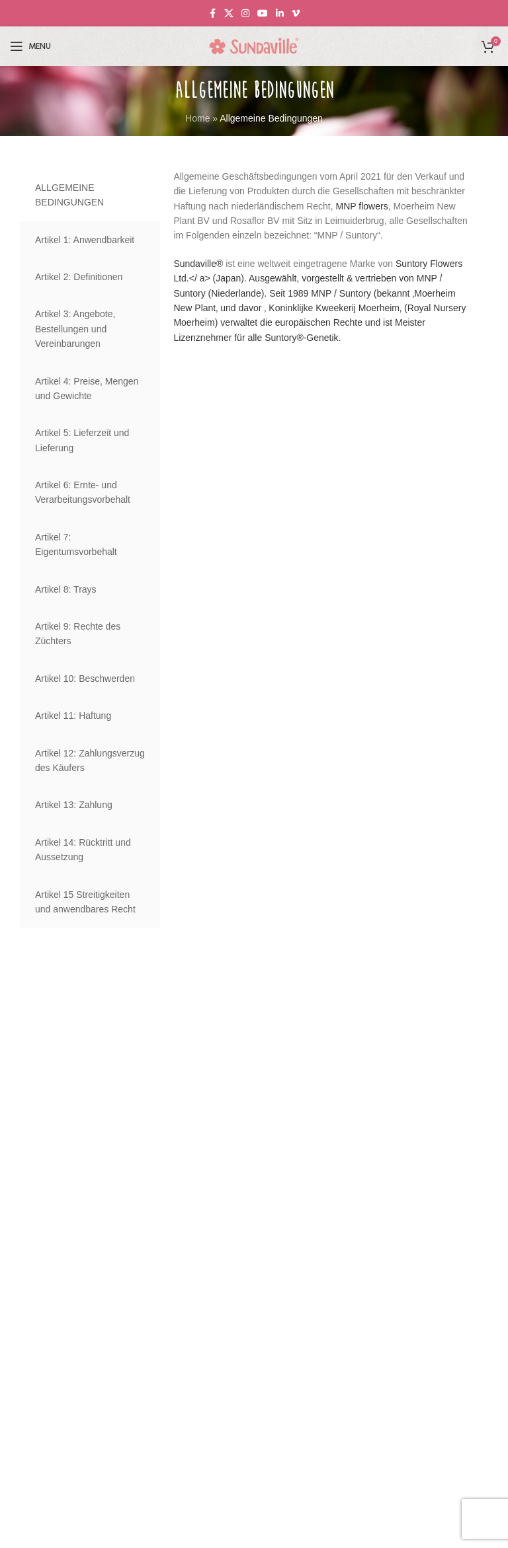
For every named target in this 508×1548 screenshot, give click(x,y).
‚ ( (403, 308)
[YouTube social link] (262, 13)
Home (197, 118)
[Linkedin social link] (280, 13)
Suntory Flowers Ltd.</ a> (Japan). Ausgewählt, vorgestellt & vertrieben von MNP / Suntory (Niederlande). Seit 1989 (317, 278)
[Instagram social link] (245, 13)
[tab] (90, 195)
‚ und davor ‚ (241, 308)
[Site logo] (254, 45)
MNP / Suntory (341, 293)
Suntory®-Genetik (301, 337)
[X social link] (228, 13)
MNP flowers (362, 206)
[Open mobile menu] (30, 46)
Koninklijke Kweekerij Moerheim (333, 308)
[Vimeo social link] (296, 13)
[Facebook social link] (212, 13)
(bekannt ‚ (392, 293)
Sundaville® (198, 263)
